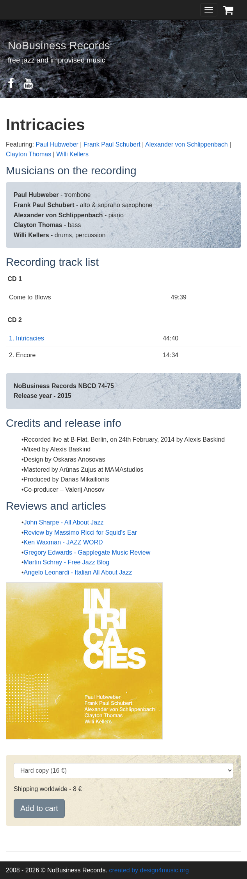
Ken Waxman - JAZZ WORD (63, 542)
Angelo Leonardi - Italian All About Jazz (78, 572)
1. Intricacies (26, 338)
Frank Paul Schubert (112, 144)
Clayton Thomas (28, 154)
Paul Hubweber (57, 144)
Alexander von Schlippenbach (186, 144)
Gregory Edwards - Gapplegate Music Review (87, 552)
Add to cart (39, 808)
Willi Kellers (72, 154)
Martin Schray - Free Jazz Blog (67, 562)
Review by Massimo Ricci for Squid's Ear (80, 532)
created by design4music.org (149, 870)
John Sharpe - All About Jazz (64, 522)
